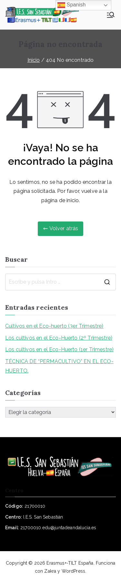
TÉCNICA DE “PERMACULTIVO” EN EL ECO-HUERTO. (59, 366)
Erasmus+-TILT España (69, 563)
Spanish (71, 5)
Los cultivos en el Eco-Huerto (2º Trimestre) (58, 338)
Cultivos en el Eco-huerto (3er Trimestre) (54, 326)
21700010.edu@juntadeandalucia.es (58, 527)
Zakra (50, 571)
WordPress (73, 571)
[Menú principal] (111, 14)
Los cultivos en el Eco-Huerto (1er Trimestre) (59, 349)
